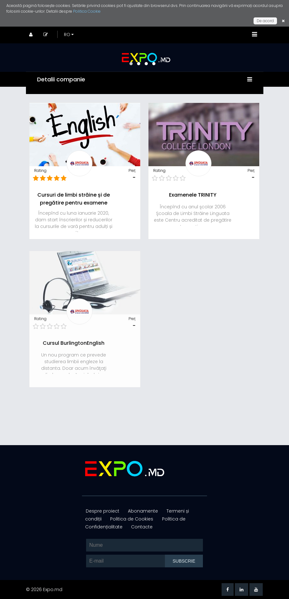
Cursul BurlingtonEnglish (73, 343)
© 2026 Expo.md (44, 589)
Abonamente (142, 511)
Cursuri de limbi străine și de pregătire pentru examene (73, 198)
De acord (265, 20)
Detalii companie (62, 79)
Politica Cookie (87, 11)
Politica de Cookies (131, 519)
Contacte (141, 527)
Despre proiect (102, 511)
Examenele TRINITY (193, 195)
